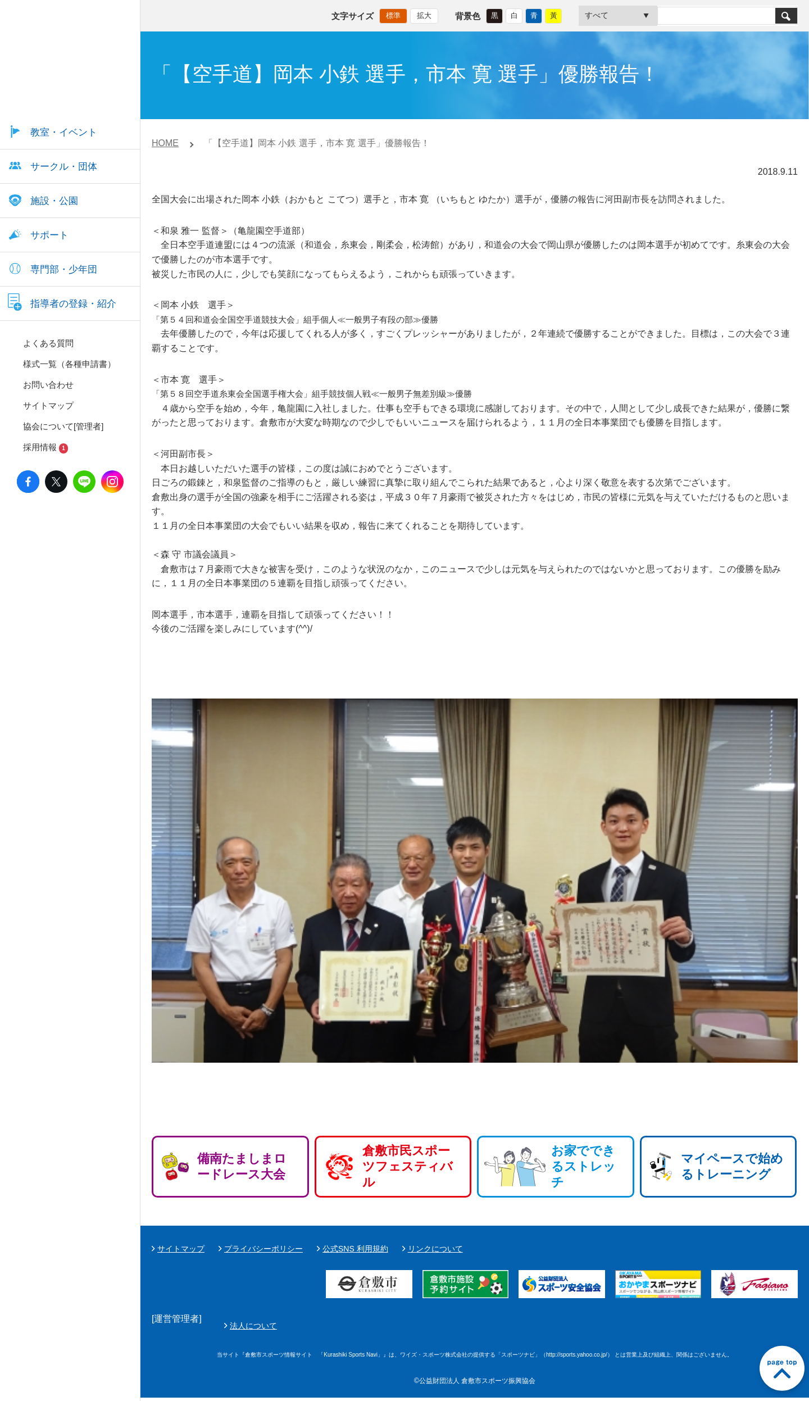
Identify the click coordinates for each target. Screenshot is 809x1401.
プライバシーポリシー (263, 1248)
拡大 (424, 14)
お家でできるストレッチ (583, 1166)
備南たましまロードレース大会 (242, 1166)
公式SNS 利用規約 (355, 1248)
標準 (393, 14)
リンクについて (435, 1248)
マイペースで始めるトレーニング (732, 1166)
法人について (518, 1327)
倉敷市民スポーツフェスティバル (407, 1166)
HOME (165, 143)
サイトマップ (180, 1248)
